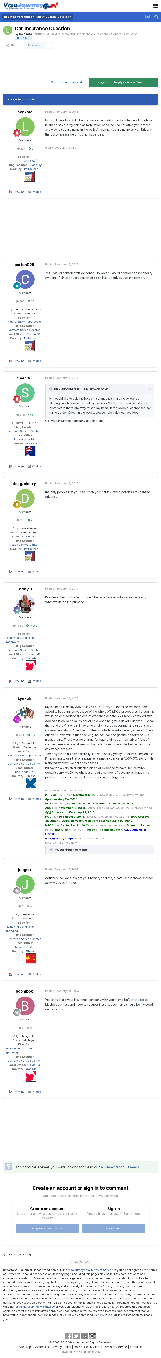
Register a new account (47, 1228)
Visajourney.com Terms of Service (90, 1270)
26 (31, 520)
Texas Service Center (24, 544)
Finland (30, 776)
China (30, 951)
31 (31, 414)
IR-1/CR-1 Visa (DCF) (24, 160)
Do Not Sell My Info (87, 1347)
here (101, 1314)
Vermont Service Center (24, 329)
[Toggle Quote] (51, 389)
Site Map (25, 1347)
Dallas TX (33, 1064)
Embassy (36, 165)
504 (20, 734)
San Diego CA (24, 771)
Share (12, 45)
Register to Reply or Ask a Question (123, 82)
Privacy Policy (61, 1347)
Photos (36, 191)
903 (20, 301)
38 (31, 301)
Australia (31, 443)
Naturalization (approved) (24, 321)
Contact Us (41, 1347)
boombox (24, 991)
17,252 (32, 625)
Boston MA (34, 654)
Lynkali (24, 698)
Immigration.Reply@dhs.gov (37, 1306)
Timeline (19, 191)
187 (21, 148)
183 (20, 520)
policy (144, 999)
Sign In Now (113, 1228)
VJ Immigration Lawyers (120, 1167)
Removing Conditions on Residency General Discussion (99, 34)
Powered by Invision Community (80, 1351)
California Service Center (24, 763)
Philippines (31, 169)
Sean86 (24, 378)
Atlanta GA (34, 334)
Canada (31, 658)
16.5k (18, 625)
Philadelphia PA (24, 439)
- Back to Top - (81, 1261)
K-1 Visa (31, 423)
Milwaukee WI (24, 947)
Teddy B (24, 589)
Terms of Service (115, 1347)
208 (20, 414)
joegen (24, 869)
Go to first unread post (66, 82)
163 (31, 734)
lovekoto (25, 34)
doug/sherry (24, 483)
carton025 (24, 264)
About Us (136, 1347)
